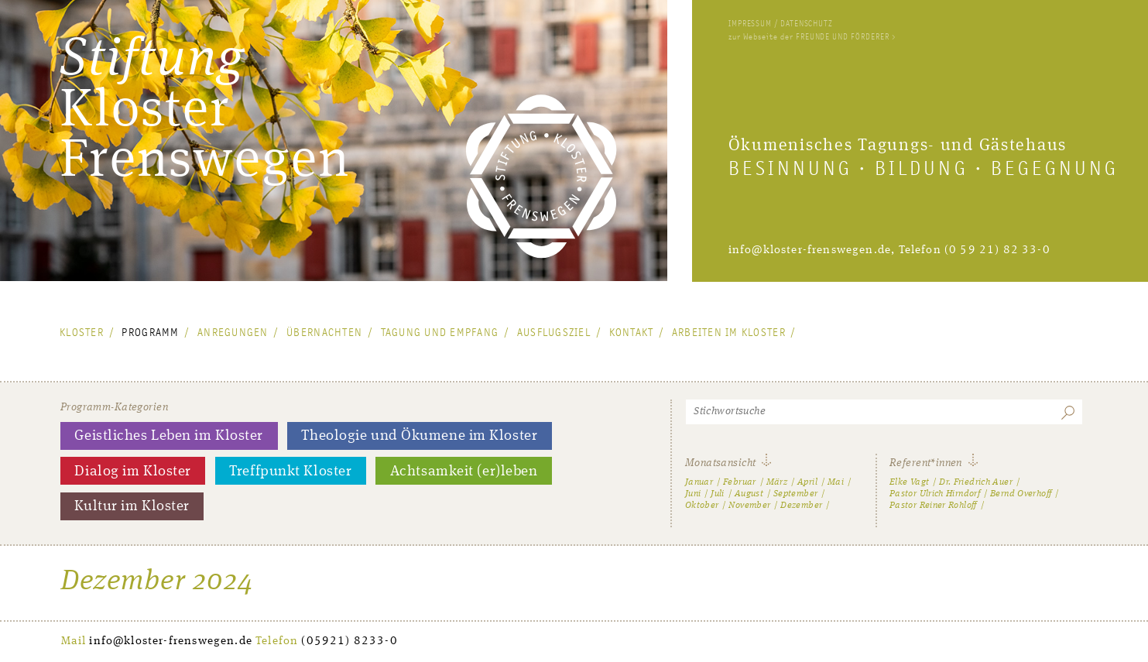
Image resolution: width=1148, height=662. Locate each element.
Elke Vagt (909, 482)
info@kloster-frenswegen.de (809, 250)
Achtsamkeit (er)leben (464, 471)
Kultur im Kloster (131, 506)
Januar (699, 482)
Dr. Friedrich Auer (976, 482)
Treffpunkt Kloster (290, 471)
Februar (739, 482)
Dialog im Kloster (132, 471)
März (776, 482)
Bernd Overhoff (1020, 494)
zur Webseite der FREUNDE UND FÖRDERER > (812, 37)
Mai (836, 482)
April (807, 482)
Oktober (702, 505)
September (795, 494)
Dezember (801, 505)
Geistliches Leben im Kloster (168, 436)
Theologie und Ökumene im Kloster (419, 436)
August (749, 494)
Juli (717, 494)
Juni (693, 494)
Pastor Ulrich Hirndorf (934, 494)
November (749, 505)
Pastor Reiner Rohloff (933, 505)
